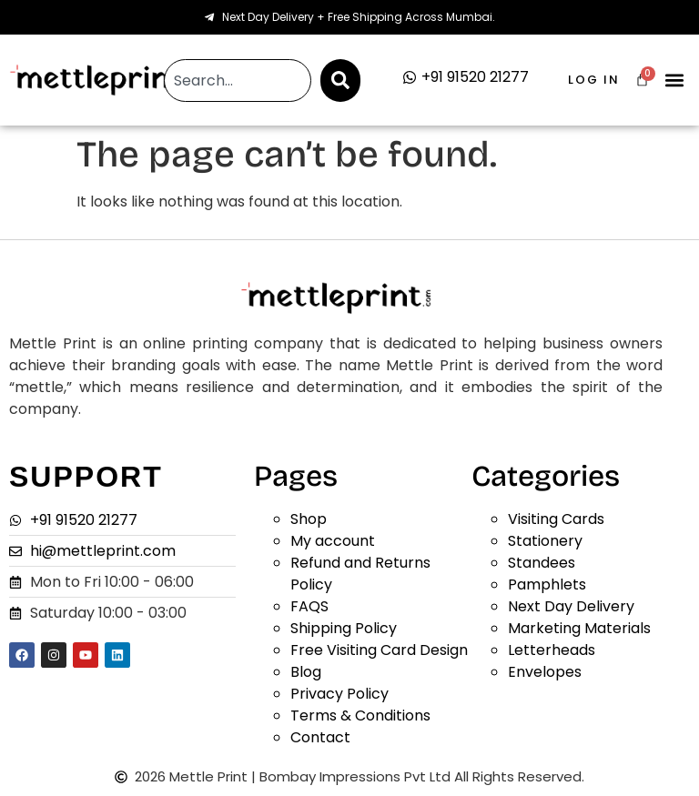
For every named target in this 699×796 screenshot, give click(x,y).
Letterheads (551, 650)
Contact (320, 737)
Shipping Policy (343, 628)
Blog (305, 671)
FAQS (309, 606)
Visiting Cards (556, 519)
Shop (308, 519)
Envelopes (545, 671)
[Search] (340, 80)
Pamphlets (547, 584)
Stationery (545, 540)
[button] (675, 80)
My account (332, 540)
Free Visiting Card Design (379, 650)
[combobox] (237, 80)
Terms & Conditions (360, 715)
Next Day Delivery (571, 606)
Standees (541, 562)
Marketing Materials (579, 628)
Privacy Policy (339, 693)
